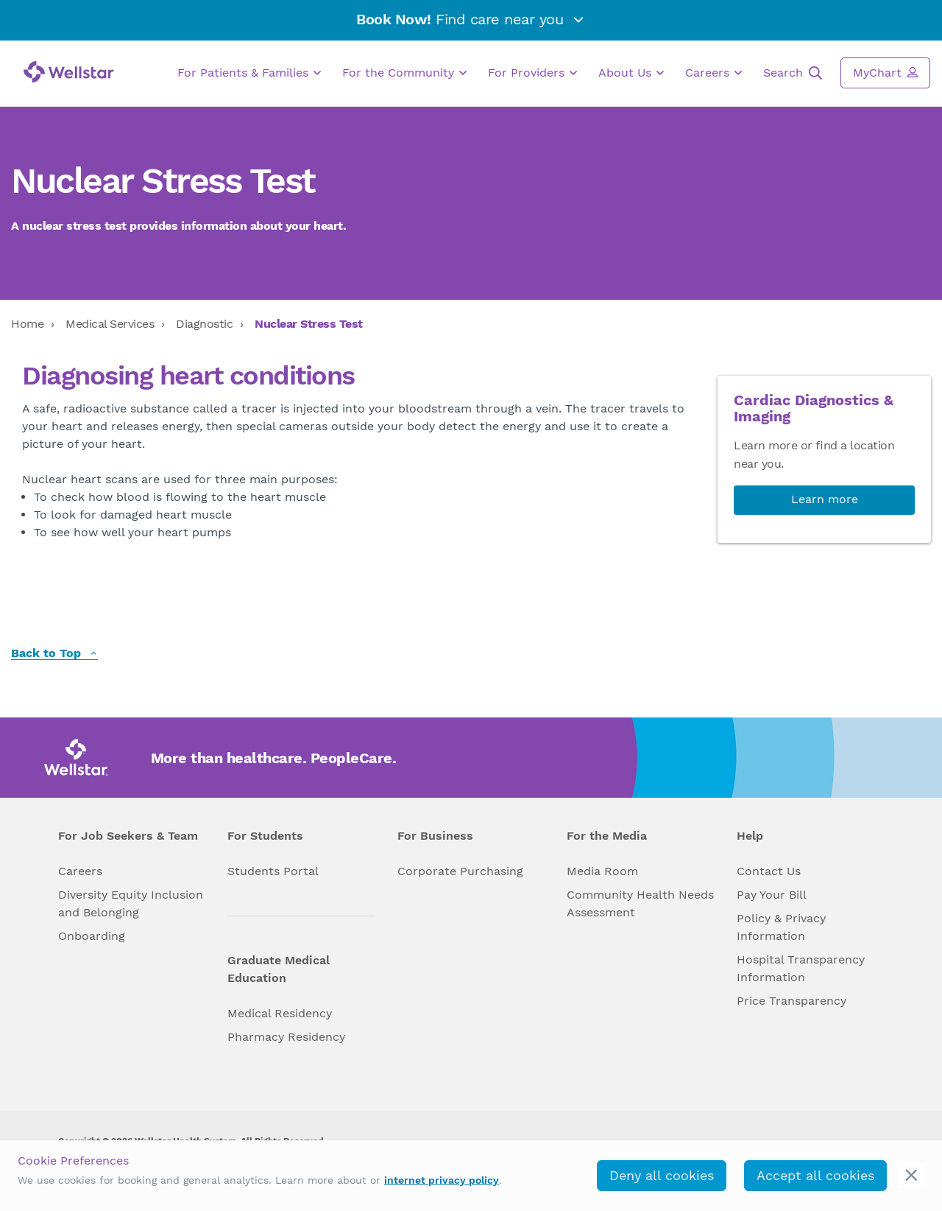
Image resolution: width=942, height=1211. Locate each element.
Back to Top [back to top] (54, 653)
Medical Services (109, 324)
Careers (713, 73)
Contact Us (769, 871)
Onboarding (91, 936)
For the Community (404, 73)
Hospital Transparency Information (801, 968)
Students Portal (273, 871)
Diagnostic (204, 324)
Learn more (824, 499)
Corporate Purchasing (460, 871)
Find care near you (471, 19)
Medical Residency (279, 1013)
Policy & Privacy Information (781, 927)
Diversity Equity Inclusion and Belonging (130, 903)
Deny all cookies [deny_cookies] (661, 1175)
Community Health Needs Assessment (640, 903)
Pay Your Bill (772, 895)
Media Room (602, 871)
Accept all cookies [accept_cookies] (815, 1175)
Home (27, 324)
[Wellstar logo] (69, 72)
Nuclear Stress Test (309, 324)
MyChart (885, 72)
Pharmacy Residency (286, 1037)
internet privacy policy (441, 1180)
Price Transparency (791, 1001)
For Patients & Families (249, 73)
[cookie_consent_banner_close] (911, 1175)
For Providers (532, 73)
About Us (631, 73)
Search (792, 73)
